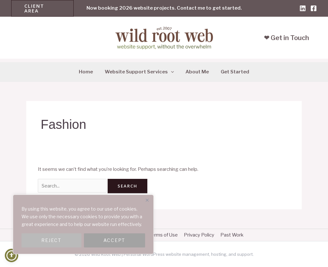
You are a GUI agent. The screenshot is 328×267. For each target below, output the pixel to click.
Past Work (229, 235)
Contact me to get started (209, 8)
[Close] (147, 200)
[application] (172, 71)
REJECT (51, 240)
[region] (83, 224)
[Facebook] (313, 8)
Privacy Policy (198, 235)
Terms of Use (163, 235)
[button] (42, 8)
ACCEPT (114, 240)
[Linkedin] (302, 8)
